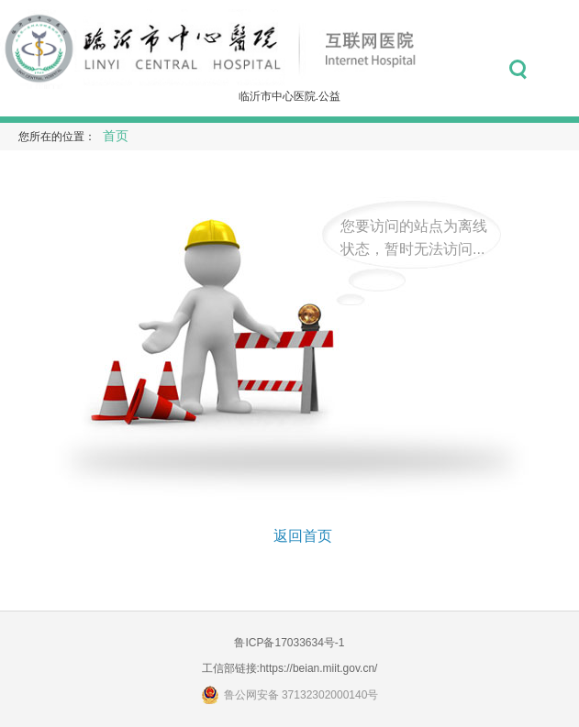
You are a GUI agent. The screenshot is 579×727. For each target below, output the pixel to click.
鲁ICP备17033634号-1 (289, 642)
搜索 (518, 70)
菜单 (558, 70)
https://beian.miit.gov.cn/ (319, 668)
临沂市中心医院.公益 (289, 96)
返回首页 (302, 536)
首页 (115, 136)
